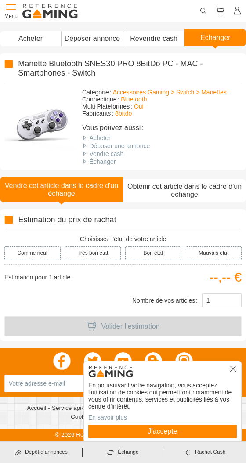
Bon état (153, 253)
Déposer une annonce (119, 145)
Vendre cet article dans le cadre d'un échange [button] (61, 189)
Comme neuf (32, 253)
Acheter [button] (30, 38)
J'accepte (162, 431)
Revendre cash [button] (153, 38)
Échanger (102, 161)
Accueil (37, 408)
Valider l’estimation (122, 326)
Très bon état (92, 253)
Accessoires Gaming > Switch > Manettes (170, 92)
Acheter (99, 137)
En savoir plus (107, 417)
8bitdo (123, 113)
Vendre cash (106, 153)
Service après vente (79, 408)
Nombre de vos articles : (165, 300)
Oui (139, 106)
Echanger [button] (215, 37)
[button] (92, 38)
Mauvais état (213, 253)
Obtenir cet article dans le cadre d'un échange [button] (184, 190)
